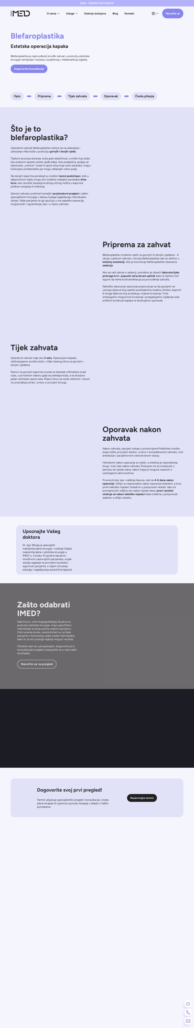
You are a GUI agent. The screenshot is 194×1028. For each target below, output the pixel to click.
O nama (53, 13)
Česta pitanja (144, 96)
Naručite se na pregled (37, 664)
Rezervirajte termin (142, 797)
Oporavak (111, 96)
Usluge (72, 13)
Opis (17, 96)
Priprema (44, 96)
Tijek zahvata (77, 96)
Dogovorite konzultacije (29, 68)
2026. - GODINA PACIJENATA (97, 3)
